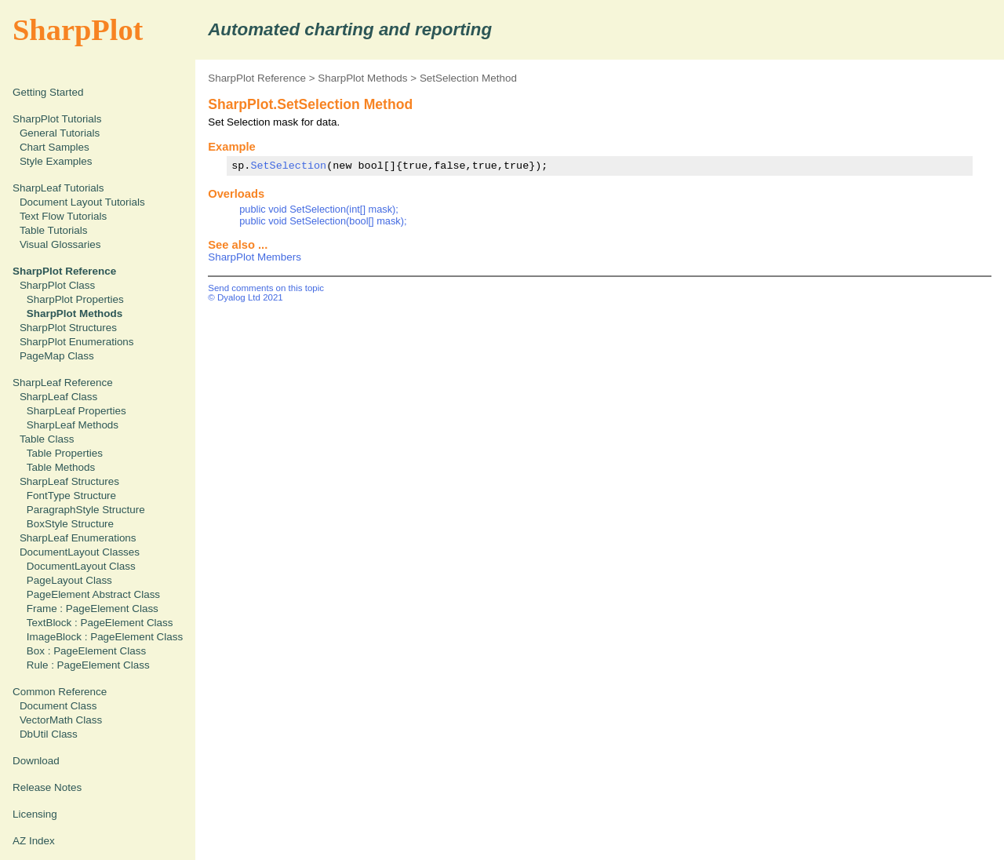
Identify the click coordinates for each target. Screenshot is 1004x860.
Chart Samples (54, 147)
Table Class (47, 439)
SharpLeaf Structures (69, 481)
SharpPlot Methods (362, 78)
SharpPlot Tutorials (57, 119)
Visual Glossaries (60, 244)
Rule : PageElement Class (88, 665)
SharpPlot (78, 29)
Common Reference (60, 692)
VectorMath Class (61, 720)
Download (36, 761)
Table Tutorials (54, 230)
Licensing (35, 814)
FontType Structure (71, 495)
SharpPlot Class (57, 285)
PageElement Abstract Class (93, 594)
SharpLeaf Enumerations (78, 538)
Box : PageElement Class (86, 651)
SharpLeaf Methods (72, 425)
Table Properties (65, 453)
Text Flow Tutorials (63, 216)
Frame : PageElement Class (92, 608)
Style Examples (56, 161)
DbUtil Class (49, 734)
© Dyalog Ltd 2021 (245, 297)
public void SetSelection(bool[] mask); (322, 221)
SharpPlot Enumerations (77, 342)
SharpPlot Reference (257, 78)
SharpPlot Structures (68, 327)
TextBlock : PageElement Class (100, 623)
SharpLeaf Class (58, 397)
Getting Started (48, 92)
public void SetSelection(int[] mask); (318, 209)
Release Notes (47, 787)
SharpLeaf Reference (63, 382)
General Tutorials (60, 133)
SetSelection (288, 166)
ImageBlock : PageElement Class (105, 637)
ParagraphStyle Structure (86, 510)
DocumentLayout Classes (80, 552)
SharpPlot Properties (75, 299)
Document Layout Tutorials (82, 202)
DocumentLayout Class (81, 566)
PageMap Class (57, 356)
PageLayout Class (69, 580)
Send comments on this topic (266, 288)
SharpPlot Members (254, 257)
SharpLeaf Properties (76, 411)
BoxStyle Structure (70, 524)
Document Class (58, 706)
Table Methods (61, 467)
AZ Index (34, 841)
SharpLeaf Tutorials (58, 188)
